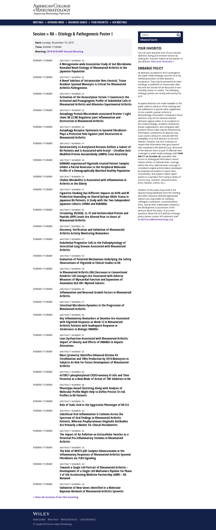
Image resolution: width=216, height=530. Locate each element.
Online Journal (39, 519)
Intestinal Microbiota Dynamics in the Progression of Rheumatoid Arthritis (92, 307)
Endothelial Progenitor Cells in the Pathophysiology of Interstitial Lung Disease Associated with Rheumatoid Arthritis (93, 246)
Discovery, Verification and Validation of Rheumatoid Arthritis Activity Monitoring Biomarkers (92, 231)
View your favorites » (162, 61)
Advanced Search (148, 39)
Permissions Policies (69, 519)
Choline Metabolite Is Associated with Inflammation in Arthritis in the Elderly (93, 182)
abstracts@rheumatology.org (157, 219)
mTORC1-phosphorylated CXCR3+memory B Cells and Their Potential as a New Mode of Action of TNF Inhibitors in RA (95, 377)
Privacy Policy (53, 519)
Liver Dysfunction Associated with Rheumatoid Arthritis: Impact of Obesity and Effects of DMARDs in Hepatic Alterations (94, 342)
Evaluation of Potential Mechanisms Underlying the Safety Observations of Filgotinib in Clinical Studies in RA (95, 261)
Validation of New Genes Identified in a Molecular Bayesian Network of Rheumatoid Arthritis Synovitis (91, 489)
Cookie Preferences (88, 519)
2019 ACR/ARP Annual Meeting (65, 51)
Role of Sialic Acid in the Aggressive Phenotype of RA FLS (94, 405)
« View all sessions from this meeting (55, 497)
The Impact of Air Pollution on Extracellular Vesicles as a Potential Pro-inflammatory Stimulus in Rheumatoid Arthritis (94, 438)
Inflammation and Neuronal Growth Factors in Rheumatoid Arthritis (95, 294)
